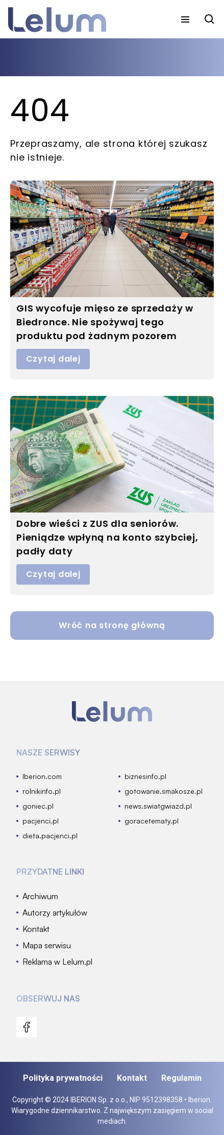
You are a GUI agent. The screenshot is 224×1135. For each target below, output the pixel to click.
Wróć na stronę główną (112, 625)
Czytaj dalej (53, 359)
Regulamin (181, 1078)
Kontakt (132, 1078)
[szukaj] (210, 19)
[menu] (185, 19)
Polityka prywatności (63, 1078)
